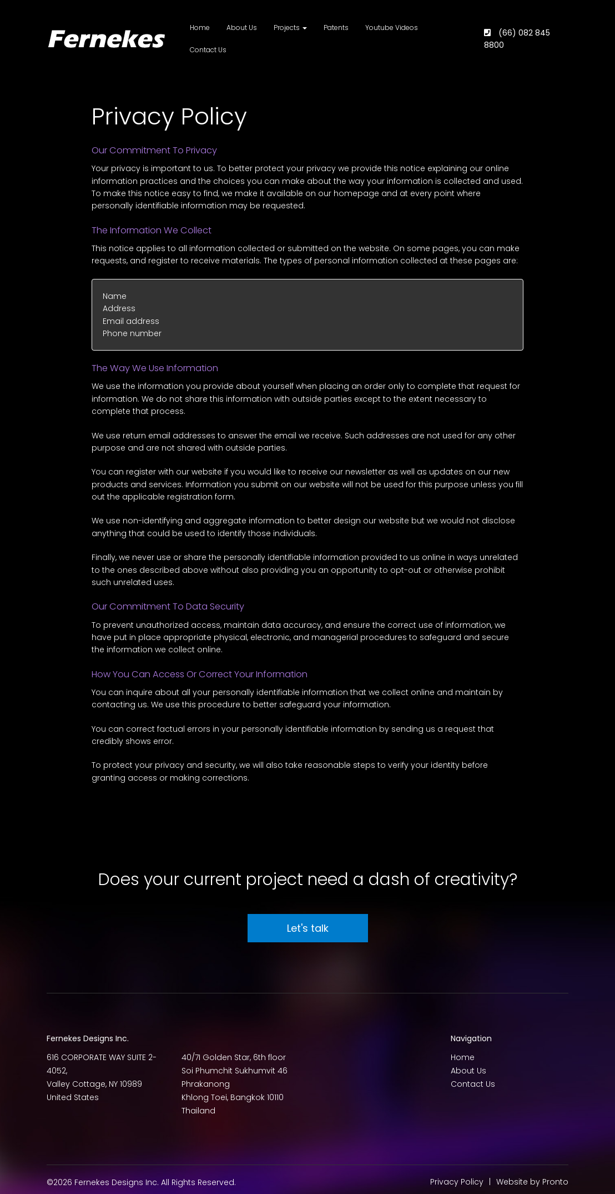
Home (200, 27)
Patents (336, 27)
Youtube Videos (391, 27)
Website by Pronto (532, 1181)
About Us (241, 27)
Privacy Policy (456, 1181)
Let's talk (308, 928)
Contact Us (208, 49)
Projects (290, 27)
